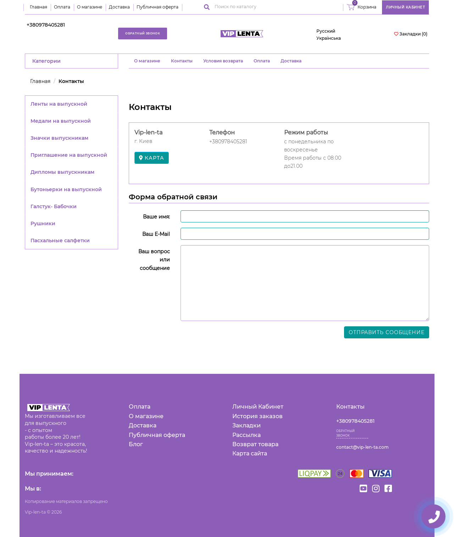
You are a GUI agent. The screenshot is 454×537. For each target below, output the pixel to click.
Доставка (119, 7)
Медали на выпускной (61, 121)
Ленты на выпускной (59, 104)
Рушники (43, 223)
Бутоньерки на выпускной (66, 189)
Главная (38, 7)
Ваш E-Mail (156, 234)
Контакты (182, 60)
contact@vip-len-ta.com (362, 447)
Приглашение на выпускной (69, 155)
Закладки (246, 425)
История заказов (257, 416)
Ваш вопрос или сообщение (154, 259)
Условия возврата (223, 60)
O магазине (147, 60)
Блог (136, 444)
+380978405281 (46, 25)
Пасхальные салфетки (60, 240)
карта (151, 158)
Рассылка (246, 435)
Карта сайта (249, 453)
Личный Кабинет (257, 406)
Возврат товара (255, 444)
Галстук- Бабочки (54, 206)
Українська (328, 38)
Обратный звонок (142, 33)
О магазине (89, 7)
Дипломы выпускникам (62, 172)
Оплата (62, 7)
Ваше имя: (156, 217)
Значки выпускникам (59, 138)
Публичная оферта (157, 7)
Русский (325, 31)
